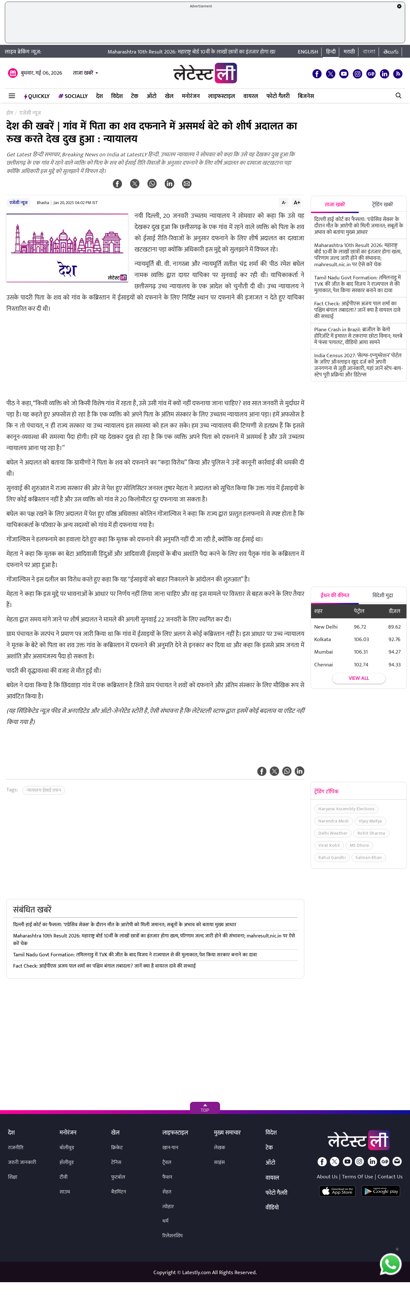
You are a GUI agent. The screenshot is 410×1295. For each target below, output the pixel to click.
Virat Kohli (329, 845)
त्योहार (168, 1206)
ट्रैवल (166, 1162)
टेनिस (116, 1162)
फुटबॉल (118, 1177)
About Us (327, 1176)
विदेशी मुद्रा (383, 595)
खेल (169, 96)
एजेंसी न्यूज (19, 202)
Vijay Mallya (370, 821)
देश (99, 96)
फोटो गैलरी (278, 96)
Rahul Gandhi (332, 857)
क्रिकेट (117, 1147)
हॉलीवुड (67, 1162)
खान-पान (170, 1147)
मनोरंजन (191, 96)
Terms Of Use (357, 1176)
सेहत (166, 1192)
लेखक (219, 1147)
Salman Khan (369, 857)
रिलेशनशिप (172, 1236)
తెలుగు (390, 51)
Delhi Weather (333, 833)
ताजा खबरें (83, 73)
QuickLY (37, 96)
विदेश (117, 96)
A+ (297, 202)
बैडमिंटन (118, 1192)
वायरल (250, 96)
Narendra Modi (333, 821)
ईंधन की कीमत (335, 595)
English (308, 51)
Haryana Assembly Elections (346, 808)
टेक (134, 96)
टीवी (64, 1177)
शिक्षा (12, 1177)
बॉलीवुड (67, 1147)
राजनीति (15, 1147)
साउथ (65, 1192)
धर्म (165, 1221)
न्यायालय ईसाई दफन (44, 790)
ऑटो (152, 96)
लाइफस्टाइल (221, 96)
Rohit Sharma (371, 833)
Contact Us (390, 1176)
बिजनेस (306, 96)
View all (359, 678)
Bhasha (43, 202)
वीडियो (272, 1208)
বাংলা (369, 51)
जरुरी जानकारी (22, 1162)
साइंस (219, 1162)
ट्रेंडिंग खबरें (382, 204)
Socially (73, 96)
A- (284, 202)
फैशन (167, 1177)
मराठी (349, 51)
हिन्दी (331, 51)
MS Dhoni (359, 845)
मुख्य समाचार (227, 1133)
